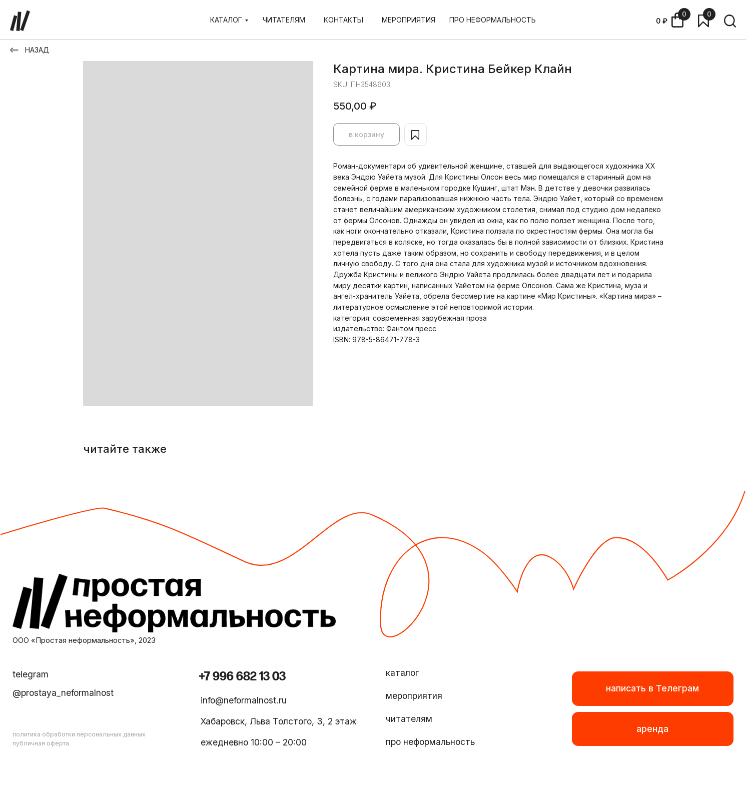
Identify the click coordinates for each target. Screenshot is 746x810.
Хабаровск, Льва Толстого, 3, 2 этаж (279, 721)
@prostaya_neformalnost (63, 692)
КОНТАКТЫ (343, 20)
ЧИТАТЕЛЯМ (284, 20)
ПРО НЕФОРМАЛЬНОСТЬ (492, 20)
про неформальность (430, 741)
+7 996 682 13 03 (242, 676)
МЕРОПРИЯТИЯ (408, 20)
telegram (31, 674)
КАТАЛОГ (226, 20)
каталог (402, 672)
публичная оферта (41, 743)
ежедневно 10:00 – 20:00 (254, 742)
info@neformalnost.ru (244, 700)
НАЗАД (37, 50)
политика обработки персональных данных (79, 734)
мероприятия (414, 695)
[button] (652, 729)
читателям (409, 718)
